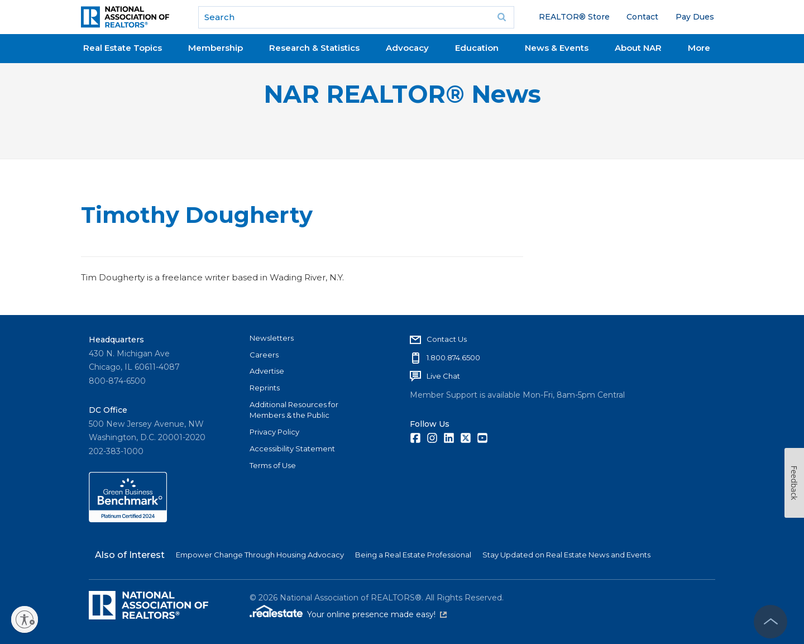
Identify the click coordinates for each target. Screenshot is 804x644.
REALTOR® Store (574, 17)
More (699, 47)
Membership (215, 47)
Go (502, 17)
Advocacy (407, 47)
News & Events (556, 47)
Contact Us (447, 339)
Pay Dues (695, 17)
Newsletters (272, 337)
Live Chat (443, 375)
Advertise (267, 370)
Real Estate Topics (122, 47)
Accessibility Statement (292, 448)
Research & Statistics (314, 47)
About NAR (638, 47)
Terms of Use (273, 465)
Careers (264, 354)
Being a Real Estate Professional (413, 554)
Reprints (265, 387)
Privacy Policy (274, 431)
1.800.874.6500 (453, 357)
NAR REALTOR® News (402, 94)
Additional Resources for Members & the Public (294, 410)
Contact (642, 17)
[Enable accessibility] (24, 619)
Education (477, 47)
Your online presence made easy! (377, 614)
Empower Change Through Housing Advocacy (260, 554)
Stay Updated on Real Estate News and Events (566, 554)
